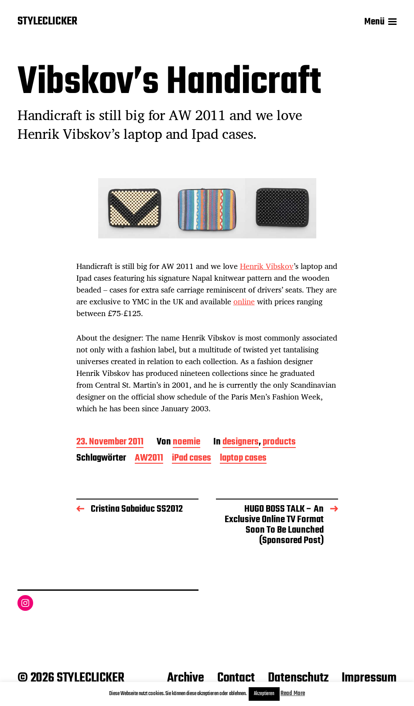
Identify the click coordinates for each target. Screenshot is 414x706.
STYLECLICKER (47, 21)
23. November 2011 (110, 442)
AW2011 (149, 458)
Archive (185, 678)
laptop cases (243, 458)
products (279, 442)
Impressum (369, 678)
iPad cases (191, 458)
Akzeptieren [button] (264, 694)
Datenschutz (298, 678)
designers (240, 442)
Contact (236, 678)
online (244, 301)
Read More (293, 693)
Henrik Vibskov (267, 265)
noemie (186, 442)
